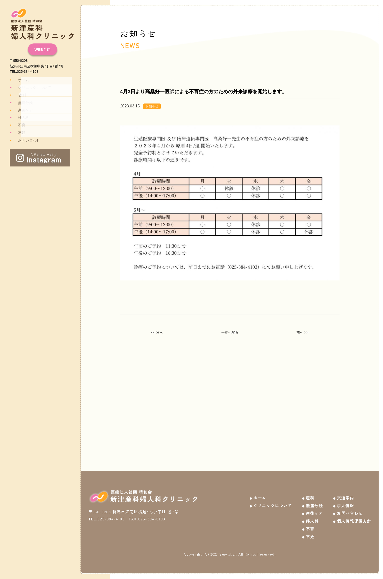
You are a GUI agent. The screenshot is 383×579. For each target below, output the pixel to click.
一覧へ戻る (230, 333)
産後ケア (21, 110)
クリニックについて (29, 88)
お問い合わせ (24, 140)
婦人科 (19, 118)
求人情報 (345, 502)
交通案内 (345, 494)
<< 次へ (157, 333)
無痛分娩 (21, 103)
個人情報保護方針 (354, 517)
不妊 (17, 133)
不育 (17, 125)
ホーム (19, 80)
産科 (18, 95)
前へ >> (302, 333)
